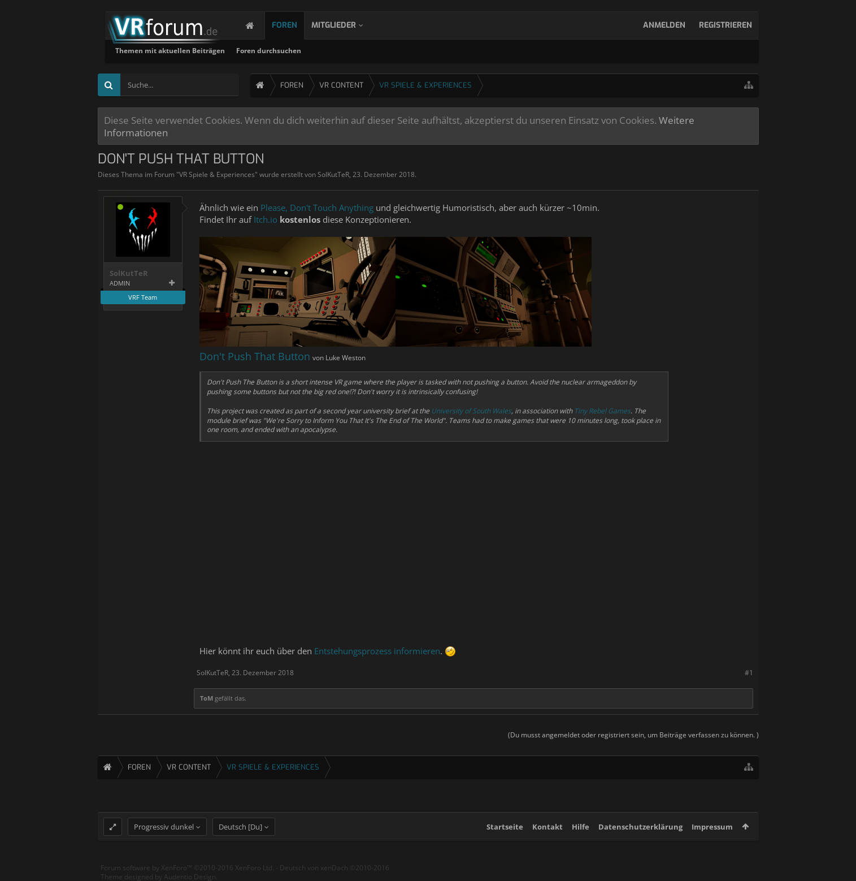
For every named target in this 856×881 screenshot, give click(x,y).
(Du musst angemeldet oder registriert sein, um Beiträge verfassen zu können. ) (633, 735)
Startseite (504, 827)
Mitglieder (345, 25)
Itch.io (265, 219)
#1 (749, 672)
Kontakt (547, 827)
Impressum (712, 827)
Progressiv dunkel (164, 827)
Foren (295, 25)
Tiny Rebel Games (602, 411)
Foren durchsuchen (413, 50)
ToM (206, 698)
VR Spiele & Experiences (217, 174)
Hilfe (580, 827)
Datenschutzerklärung (640, 827)
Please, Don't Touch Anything (316, 207)
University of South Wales (471, 411)
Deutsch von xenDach (334, 868)
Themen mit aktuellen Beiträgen (315, 50)
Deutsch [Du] (240, 827)
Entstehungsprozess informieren (377, 651)
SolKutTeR (333, 174)
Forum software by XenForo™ (187, 868)
